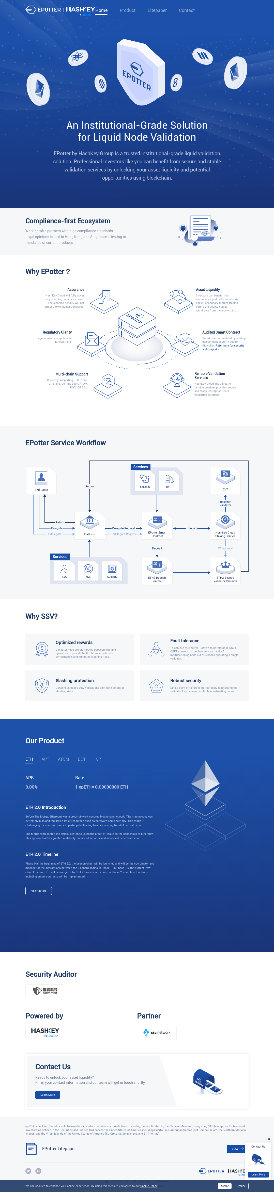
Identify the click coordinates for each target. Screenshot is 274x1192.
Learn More (47, 1094)
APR (29, 777)
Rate (79, 777)
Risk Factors (39, 890)
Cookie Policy (149, 1186)
